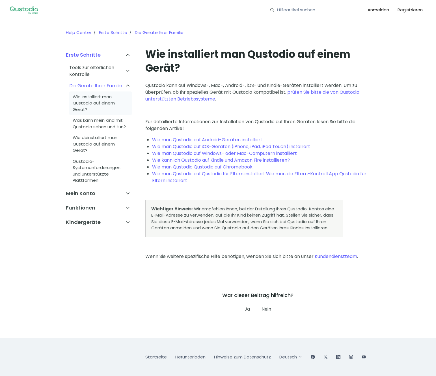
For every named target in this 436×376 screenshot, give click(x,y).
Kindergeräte (83, 222)
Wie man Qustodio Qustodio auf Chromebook (202, 167)
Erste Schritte (113, 32)
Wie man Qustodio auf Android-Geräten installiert (207, 139)
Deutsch (290, 357)
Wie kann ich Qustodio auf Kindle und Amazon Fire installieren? (221, 160)
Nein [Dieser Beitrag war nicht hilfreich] (266, 309)
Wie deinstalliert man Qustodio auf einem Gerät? (95, 143)
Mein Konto (80, 193)
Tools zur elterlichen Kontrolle (91, 71)
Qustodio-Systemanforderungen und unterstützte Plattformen (96, 170)
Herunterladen (190, 357)
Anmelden (378, 10)
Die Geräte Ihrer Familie (159, 32)
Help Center (78, 32)
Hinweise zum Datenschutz (242, 357)
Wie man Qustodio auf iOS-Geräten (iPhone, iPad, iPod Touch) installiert (231, 146)
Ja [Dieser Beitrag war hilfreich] (247, 309)
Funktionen (80, 207)
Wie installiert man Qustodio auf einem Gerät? (94, 103)
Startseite (156, 357)
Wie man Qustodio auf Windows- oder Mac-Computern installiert (224, 153)
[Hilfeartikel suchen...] (311, 10)
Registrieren (410, 10)
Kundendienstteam (336, 256)
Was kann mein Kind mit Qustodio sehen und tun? (99, 123)
